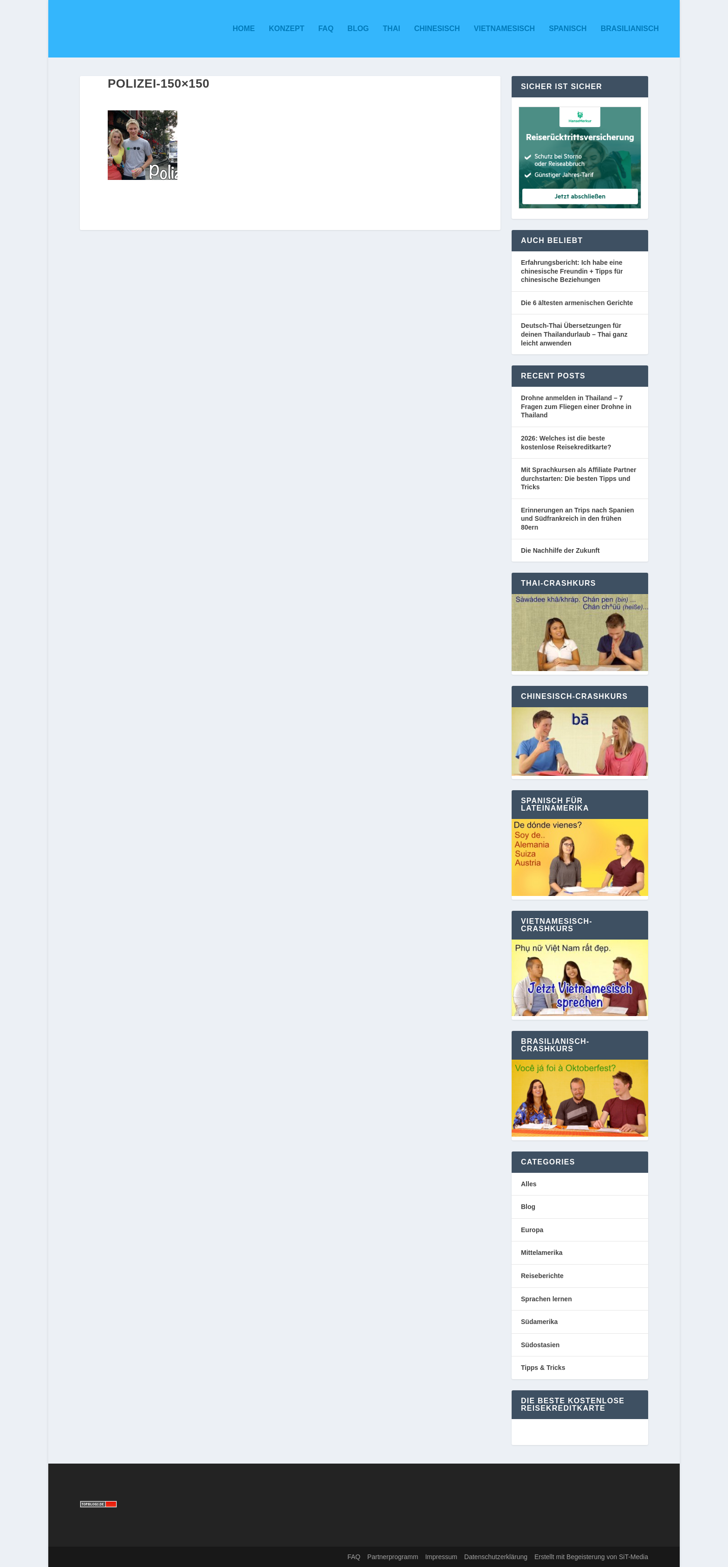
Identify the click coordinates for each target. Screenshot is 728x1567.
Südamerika (539, 1321)
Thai (391, 28)
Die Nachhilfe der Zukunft (560, 550)
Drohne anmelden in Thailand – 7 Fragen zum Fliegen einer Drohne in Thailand (576, 406)
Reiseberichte (542, 1275)
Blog (358, 28)
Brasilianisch (630, 28)
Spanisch (568, 28)
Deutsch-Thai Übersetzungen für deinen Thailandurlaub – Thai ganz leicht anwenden (574, 334)
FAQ (325, 28)
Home (244, 28)
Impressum (441, 1557)
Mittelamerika (541, 1252)
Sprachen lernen (546, 1299)
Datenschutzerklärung (495, 1557)
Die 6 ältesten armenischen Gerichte (577, 303)
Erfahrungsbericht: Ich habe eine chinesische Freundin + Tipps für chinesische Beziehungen (572, 271)
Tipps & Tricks (543, 1367)
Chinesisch (437, 28)
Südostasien (540, 1345)
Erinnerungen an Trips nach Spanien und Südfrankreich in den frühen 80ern (577, 518)
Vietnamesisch (504, 28)
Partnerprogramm (392, 1557)
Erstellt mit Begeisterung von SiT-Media (591, 1557)
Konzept (286, 28)
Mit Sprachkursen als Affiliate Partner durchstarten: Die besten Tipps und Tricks (578, 478)
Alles (528, 1184)
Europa (532, 1230)
